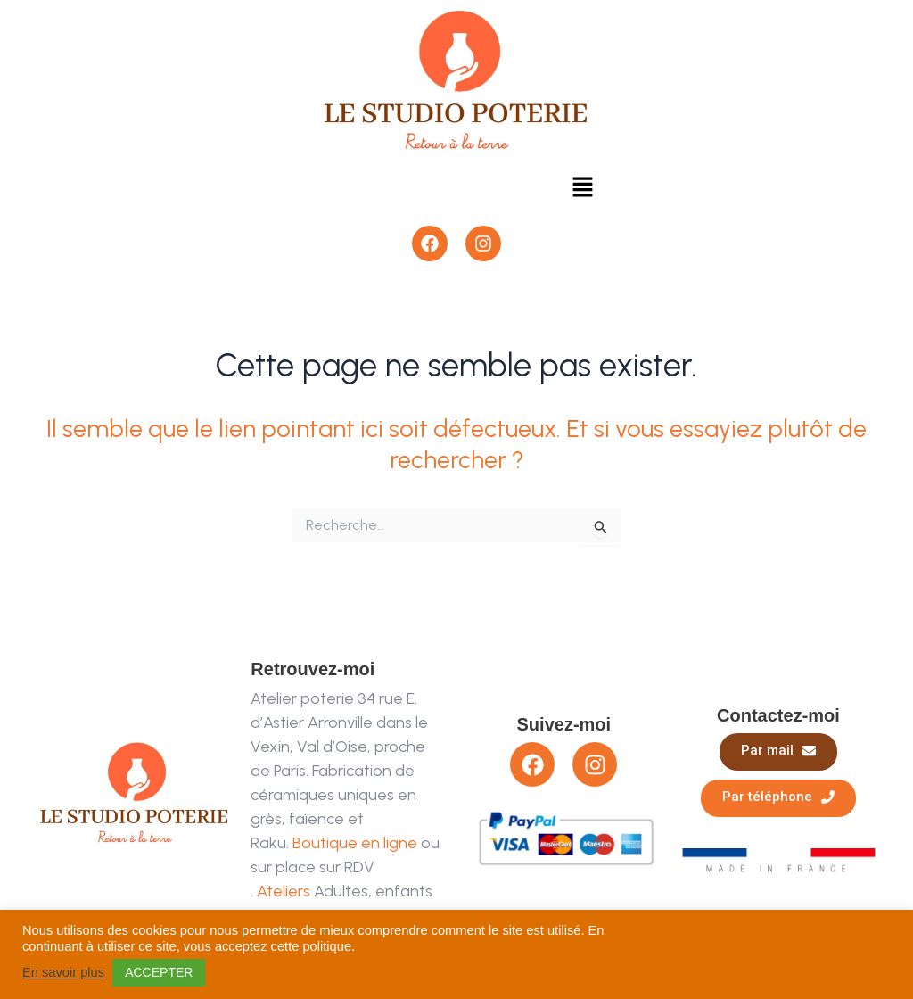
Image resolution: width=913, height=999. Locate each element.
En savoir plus (63, 972)
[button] (582, 188)
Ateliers (283, 891)
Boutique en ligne (354, 843)
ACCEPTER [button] (159, 972)
